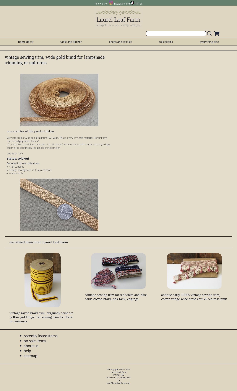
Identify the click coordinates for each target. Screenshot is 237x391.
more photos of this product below (30, 131)
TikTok (138, 3)
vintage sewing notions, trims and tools (30, 170)
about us (31, 345)
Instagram (119, 3)
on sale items (35, 340)
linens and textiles (120, 42)
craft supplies (16, 166)
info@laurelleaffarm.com (118, 383)
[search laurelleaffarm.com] (210, 33)
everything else (209, 42)
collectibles (166, 42)
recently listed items (41, 335)
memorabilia (16, 173)
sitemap (30, 355)
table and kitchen (71, 42)
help (27, 350)
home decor (25, 42)
